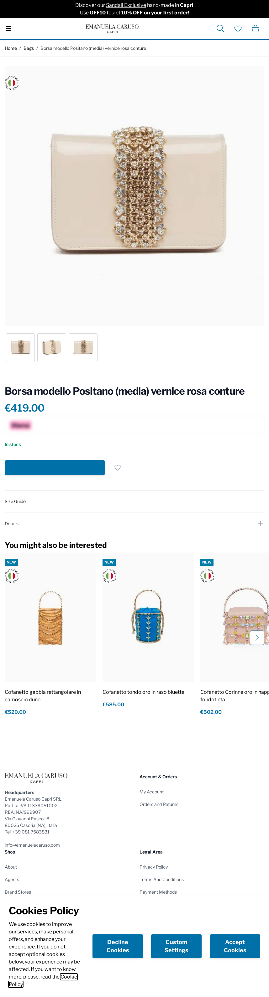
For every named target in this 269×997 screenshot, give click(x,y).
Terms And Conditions (162, 879)
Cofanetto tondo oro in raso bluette (143, 692)
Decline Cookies (118, 946)
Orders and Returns (159, 804)
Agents (12, 879)
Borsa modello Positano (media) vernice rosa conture (93, 48)
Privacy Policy (154, 867)
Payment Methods (158, 892)
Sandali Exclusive (126, 5)
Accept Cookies (235, 946)
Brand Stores (18, 892)
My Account (152, 791)
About (11, 867)
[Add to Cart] (55, 467)
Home (11, 48)
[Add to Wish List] (117, 467)
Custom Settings (176, 946)
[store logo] (112, 28)
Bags (29, 48)
